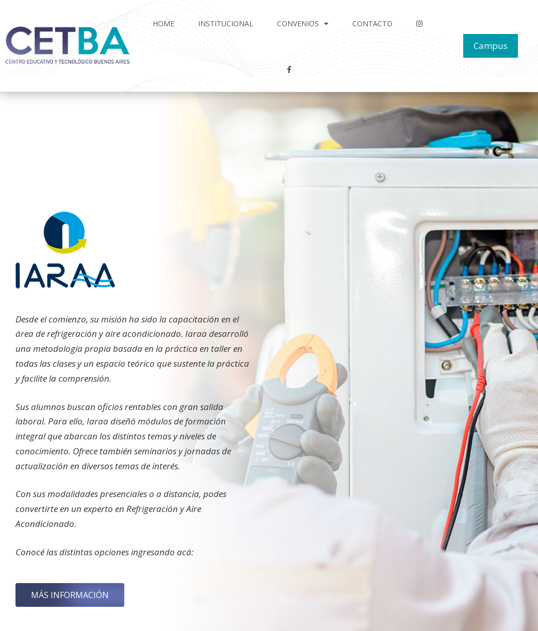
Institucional (225, 23)
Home (163, 23)
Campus (491, 46)
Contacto (372, 23)
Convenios (303, 23)
